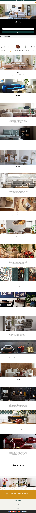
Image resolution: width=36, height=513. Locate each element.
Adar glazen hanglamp (25, 50)
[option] (18, 0)
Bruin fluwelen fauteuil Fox (18, 50)
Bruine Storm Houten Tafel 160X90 (10, 50)
